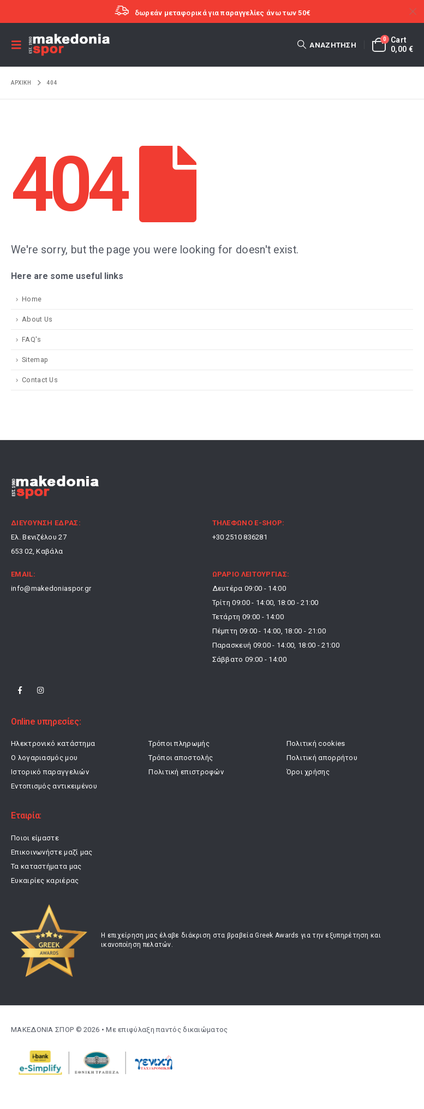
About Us (37, 319)
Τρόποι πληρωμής (179, 743)
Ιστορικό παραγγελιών (50, 772)
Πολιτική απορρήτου (321, 758)
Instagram (40, 690)
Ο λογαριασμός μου (44, 758)
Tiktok (61, 690)
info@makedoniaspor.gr (51, 588)
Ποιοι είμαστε (35, 838)
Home (31, 299)
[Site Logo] (69, 44)
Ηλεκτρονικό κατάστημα (53, 743)
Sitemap (35, 359)
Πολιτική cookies (315, 743)
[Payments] (93, 1062)
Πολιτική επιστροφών (186, 772)
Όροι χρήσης (308, 772)
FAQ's (31, 339)
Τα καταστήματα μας (46, 866)
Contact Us (40, 380)
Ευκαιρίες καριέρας (45, 880)
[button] (19, 44)
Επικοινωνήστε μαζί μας (52, 852)
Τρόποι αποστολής (180, 758)
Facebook (20, 690)
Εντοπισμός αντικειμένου (54, 786)
